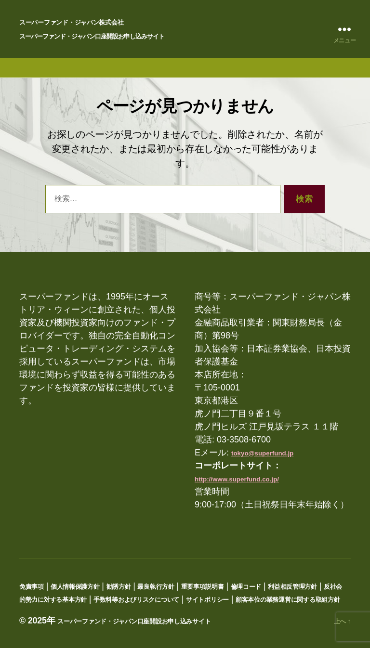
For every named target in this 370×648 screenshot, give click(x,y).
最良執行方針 (155, 586)
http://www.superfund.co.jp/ (237, 479)
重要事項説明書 (202, 586)
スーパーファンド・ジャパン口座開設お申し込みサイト (91, 36)
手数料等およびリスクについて (136, 599)
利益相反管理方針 (292, 586)
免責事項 (31, 586)
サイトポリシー (207, 599)
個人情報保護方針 (75, 586)
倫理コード (246, 586)
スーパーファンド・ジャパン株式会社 (71, 22)
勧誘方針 (118, 586)
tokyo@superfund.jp (262, 453)
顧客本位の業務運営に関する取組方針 (288, 599)
